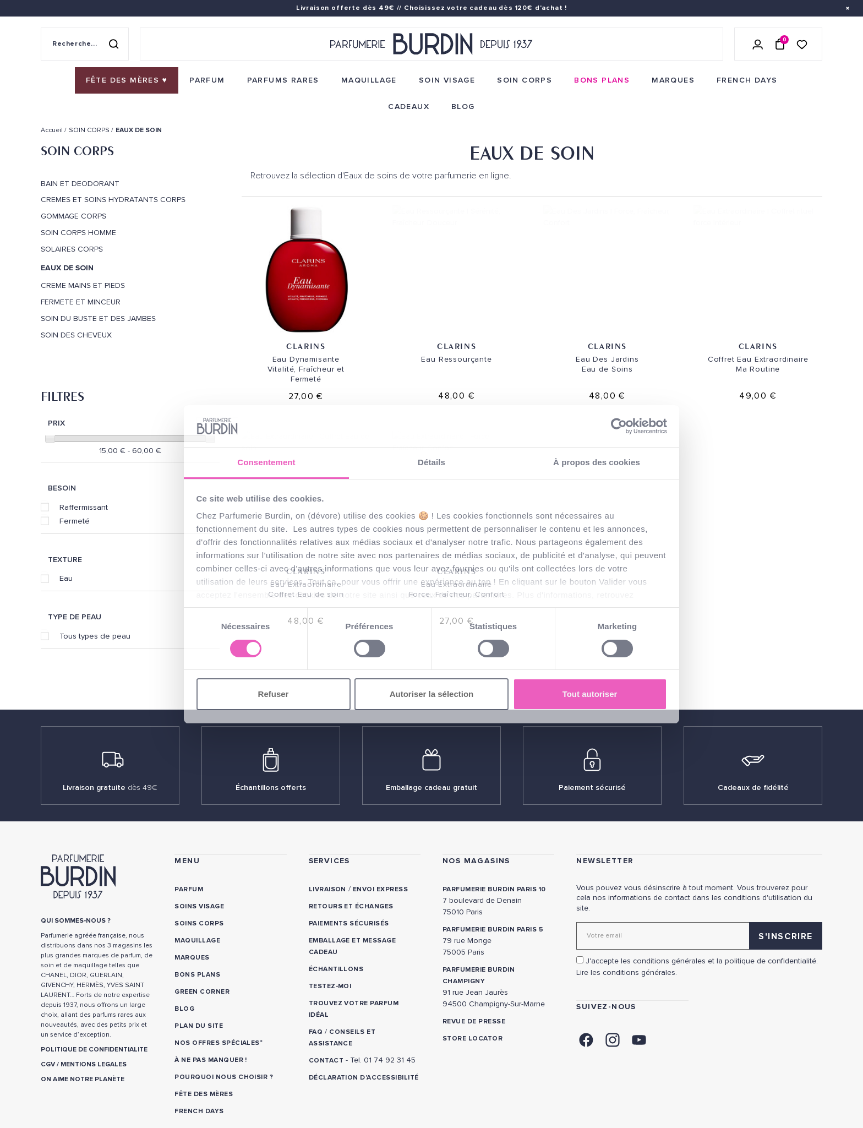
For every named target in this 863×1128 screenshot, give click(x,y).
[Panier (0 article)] (780, 44)
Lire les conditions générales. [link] (626, 972)
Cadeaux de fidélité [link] (753, 787)
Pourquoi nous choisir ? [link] (223, 1077)
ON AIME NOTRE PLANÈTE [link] (82, 1079)
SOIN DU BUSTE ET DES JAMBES (98, 319)
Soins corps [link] (198, 923)
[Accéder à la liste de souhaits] (802, 44)
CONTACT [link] (326, 1060)
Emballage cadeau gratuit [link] (431, 787)
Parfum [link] (188, 889)
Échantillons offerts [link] (271, 787)
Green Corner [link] (202, 992)
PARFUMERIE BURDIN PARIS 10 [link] (494, 889)
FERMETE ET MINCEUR (81, 302)
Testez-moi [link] (330, 986)
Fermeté (74, 521)
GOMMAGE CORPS (73, 216)
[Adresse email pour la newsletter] (699, 936)
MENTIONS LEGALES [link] (94, 1064)
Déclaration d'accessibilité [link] (364, 1077)
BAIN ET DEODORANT (80, 184)
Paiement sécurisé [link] (592, 787)
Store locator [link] (472, 1038)
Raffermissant (83, 507)
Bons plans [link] (197, 975)
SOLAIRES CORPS (72, 249)
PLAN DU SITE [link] (198, 1026)
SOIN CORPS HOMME (78, 233)
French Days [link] (198, 1111)
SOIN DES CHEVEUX (76, 335)
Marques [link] (191, 957)
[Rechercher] (113, 44)
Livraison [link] (327, 889)
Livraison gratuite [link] (110, 787)
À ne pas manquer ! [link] (210, 1060)
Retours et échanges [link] (351, 906)
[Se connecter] (758, 44)
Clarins (305, 346)
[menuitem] (127, 80)
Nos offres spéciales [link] (217, 1043)
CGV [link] (48, 1064)
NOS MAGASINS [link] (476, 860)
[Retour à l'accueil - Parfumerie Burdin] (431, 44)
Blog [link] (184, 1009)
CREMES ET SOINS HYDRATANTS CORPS (113, 200)
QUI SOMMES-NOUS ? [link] (76, 921)
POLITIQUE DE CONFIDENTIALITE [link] (94, 1049)
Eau (66, 578)
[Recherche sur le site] (84, 44)
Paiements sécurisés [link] (349, 923)
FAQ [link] (316, 1032)
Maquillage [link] (197, 940)
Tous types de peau (94, 636)
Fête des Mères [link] (203, 1094)
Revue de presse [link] (474, 1021)
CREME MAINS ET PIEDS (83, 286)
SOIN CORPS (77, 151)
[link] (127, 80)
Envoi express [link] (380, 889)
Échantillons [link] (336, 969)
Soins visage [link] (199, 906)
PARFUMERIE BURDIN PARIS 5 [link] (493, 929)
